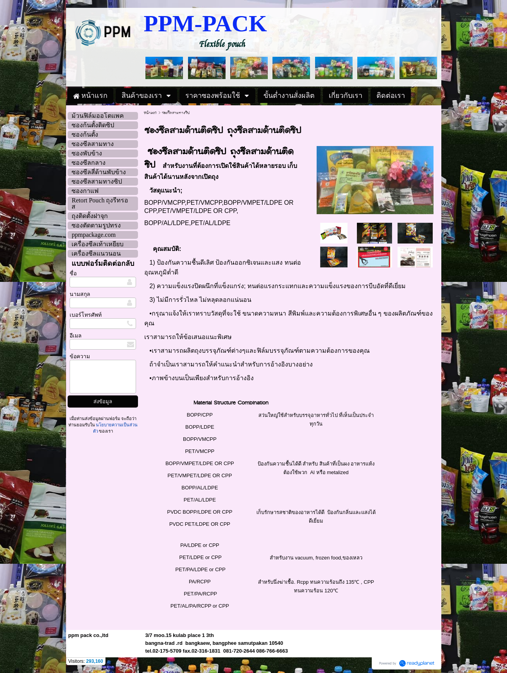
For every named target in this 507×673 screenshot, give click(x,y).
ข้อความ (80, 356)
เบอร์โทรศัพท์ (86, 315)
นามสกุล (80, 294)
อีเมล (76, 336)
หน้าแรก (150, 112)
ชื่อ (73, 273)
